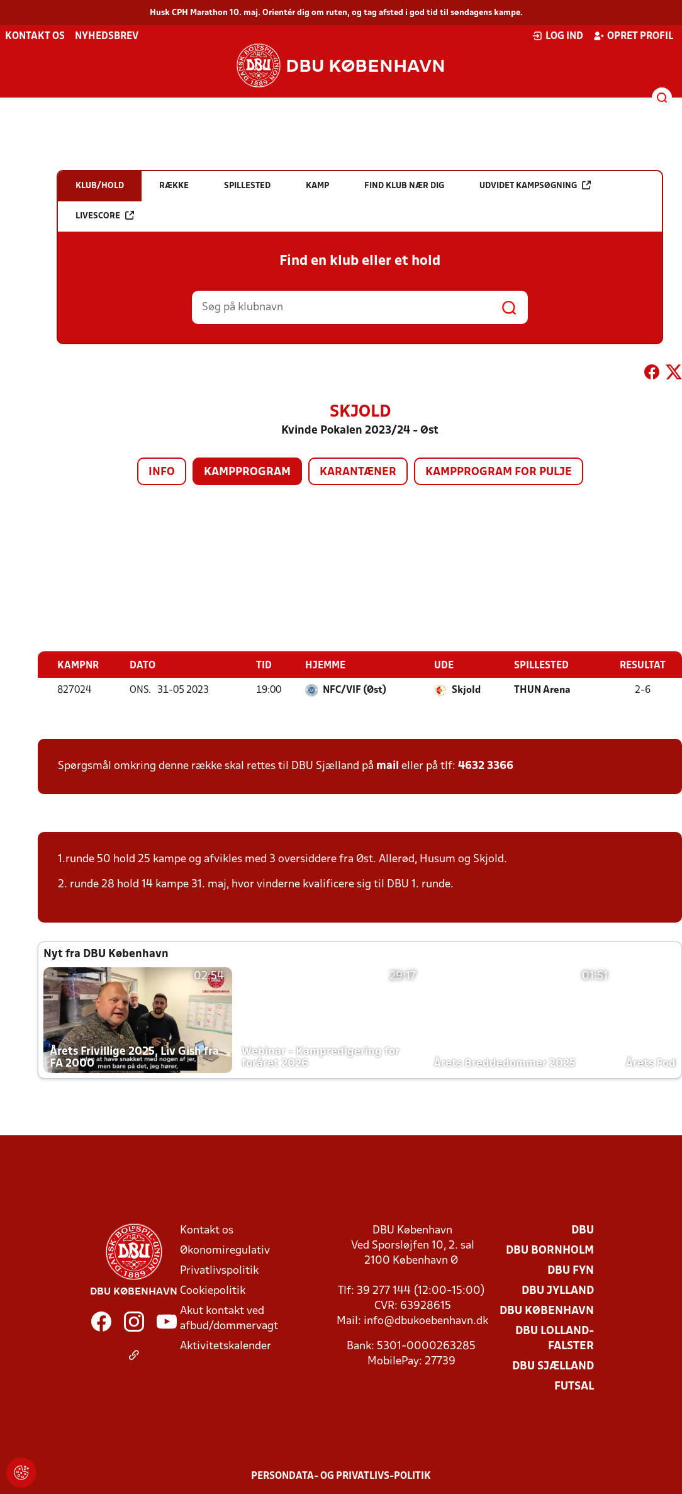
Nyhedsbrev (106, 36)
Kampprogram (247, 472)
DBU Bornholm (550, 1250)
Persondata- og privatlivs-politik (341, 1476)
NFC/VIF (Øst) (354, 690)
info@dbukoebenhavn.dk (426, 1321)
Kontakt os (35, 36)
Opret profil (633, 36)
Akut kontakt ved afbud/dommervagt (229, 1319)
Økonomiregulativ (225, 1250)
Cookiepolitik (212, 1291)
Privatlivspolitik (219, 1271)
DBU (582, 1230)
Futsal (574, 1386)
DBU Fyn (570, 1271)
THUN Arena (542, 690)
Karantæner (358, 472)
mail (387, 766)
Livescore (104, 215)
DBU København (547, 1311)
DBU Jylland (558, 1291)
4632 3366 (485, 766)
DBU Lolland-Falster (554, 1339)
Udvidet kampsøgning (535, 185)
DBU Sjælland (553, 1366)
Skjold (466, 690)
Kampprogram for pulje (498, 472)
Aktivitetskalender (225, 1346)
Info (161, 472)
